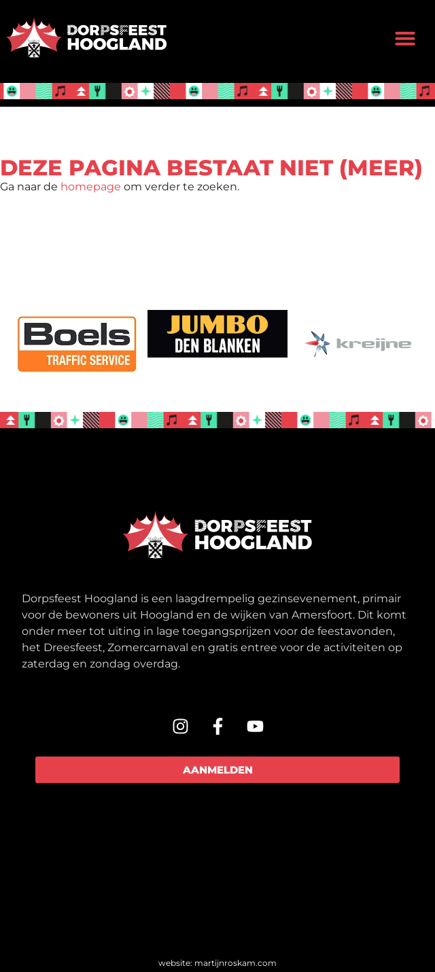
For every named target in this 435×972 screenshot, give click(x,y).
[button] (405, 38)
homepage (90, 186)
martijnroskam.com (235, 963)
